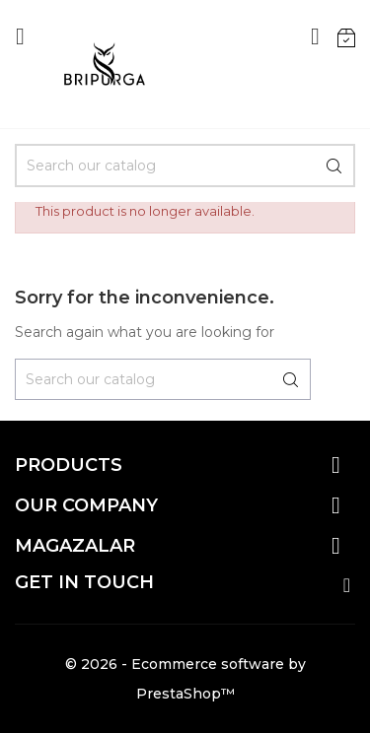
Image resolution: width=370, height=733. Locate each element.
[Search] (185, 165)
